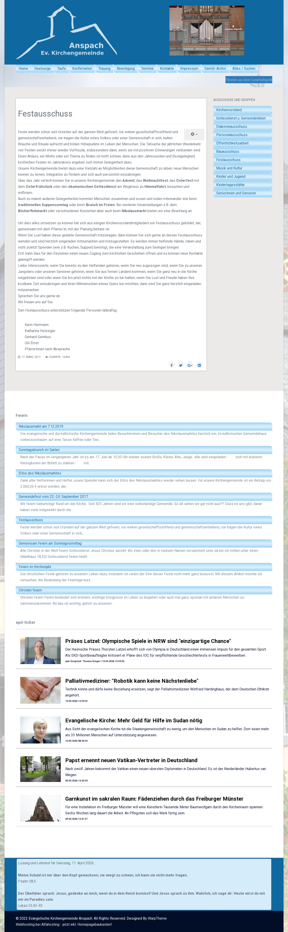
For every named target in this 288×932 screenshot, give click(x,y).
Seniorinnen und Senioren (236, 193)
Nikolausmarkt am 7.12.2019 (41, 426)
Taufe (61, 68)
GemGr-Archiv (215, 68)
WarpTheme (157, 918)
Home (23, 68)
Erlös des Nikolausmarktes (40, 473)
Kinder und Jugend (230, 176)
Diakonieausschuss (231, 126)
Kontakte (167, 68)
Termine (147, 68)
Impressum (189, 68)
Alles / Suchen (243, 68)
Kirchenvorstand (229, 110)
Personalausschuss (232, 135)
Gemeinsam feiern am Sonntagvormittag (50, 543)
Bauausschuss (227, 151)
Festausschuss (228, 160)
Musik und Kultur (229, 168)
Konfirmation (82, 68)
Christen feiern (30, 590)
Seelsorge (42, 68)
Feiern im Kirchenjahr (35, 567)
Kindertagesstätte (230, 185)
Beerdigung (126, 68)
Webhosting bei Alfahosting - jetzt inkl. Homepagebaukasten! (64, 924)
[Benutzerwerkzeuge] (194, 134)
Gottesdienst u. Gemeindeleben (241, 118)
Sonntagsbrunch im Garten (39, 450)
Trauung (104, 68)
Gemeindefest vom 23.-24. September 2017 (53, 496)
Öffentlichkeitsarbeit (232, 143)
